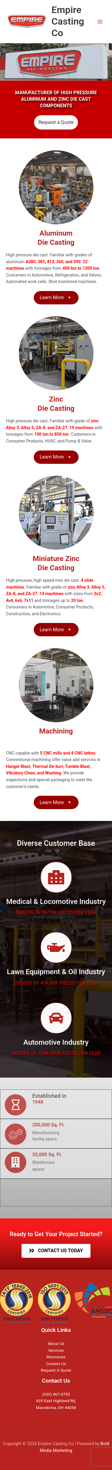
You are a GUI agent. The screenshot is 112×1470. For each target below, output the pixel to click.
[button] (56, 297)
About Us (56, 1343)
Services (56, 1350)
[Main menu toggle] (100, 21)
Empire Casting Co (67, 21)
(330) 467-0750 (56, 1394)
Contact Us (56, 1363)
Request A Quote (56, 1370)
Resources (55, 1356)
